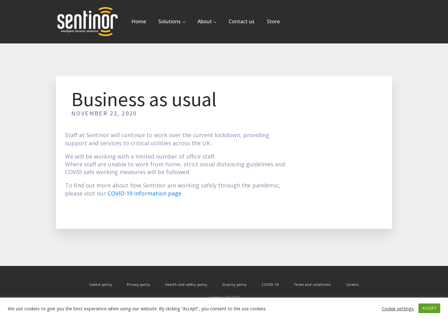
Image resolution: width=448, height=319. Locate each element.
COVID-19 (270, 284)
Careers (352, 284)
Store (273, 21)
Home (138, 21)
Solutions (169, 21)
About (205, 21)
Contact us (241, 21)
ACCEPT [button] (429, 308)
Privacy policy (138, 284)
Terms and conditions (312, 284)
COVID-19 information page (144, 193)
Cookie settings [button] (398, 308)
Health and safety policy (186, 284)
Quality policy (234, 284)
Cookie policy (100, 284)
